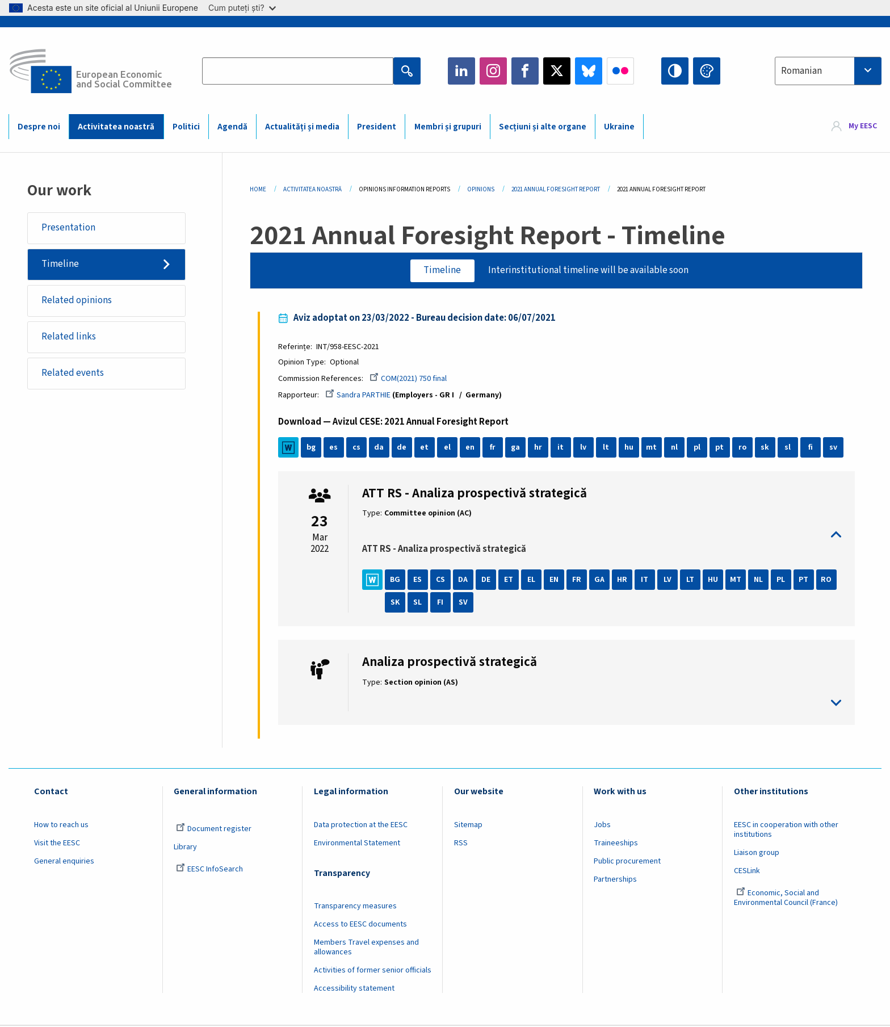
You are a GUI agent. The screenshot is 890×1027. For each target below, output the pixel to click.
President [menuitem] (376, 127)
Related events (72, 373)
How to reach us (61, 825)
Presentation (68, 227)
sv (834, 448)
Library (185, 847)
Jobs (602, 825)
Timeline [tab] (442, 270)
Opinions (480, 189)
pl (698, 448)
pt (721, 448)
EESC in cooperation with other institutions (786, 830)
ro (744, 448)
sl (789, 448)
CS (441, 580)
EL (532, 580)
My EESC (863, 126)
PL (782, 580)
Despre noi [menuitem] (39, 127)
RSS (461, 843)
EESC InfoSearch (209, 869)
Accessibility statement (354, 989)
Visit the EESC (57, 843)
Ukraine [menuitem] (619, 127)
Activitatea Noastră (312, 189)
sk (766, 448)
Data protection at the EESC (361, 825)
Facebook (525, 71)
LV (669, 580)
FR (577, 580)
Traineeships (616, 843)
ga (516, 448)
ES (419, 580)
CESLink (747, 871)
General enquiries (64, 861)
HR (623, 580)
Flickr (620, 71)
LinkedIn (461, 71)
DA (464, 580)
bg (312, 448)
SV (464, 603)
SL (419, 603)
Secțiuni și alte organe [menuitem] (542, 127)
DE (487, 580)
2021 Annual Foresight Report (555, 189)
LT (691, 580)
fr (494, 448)
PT (805, 580)
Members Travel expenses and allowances (366, 947)
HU (714, 580)
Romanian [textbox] (801, 71)
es (335, 448)
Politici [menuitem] (186, 127)
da (380, 448)
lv (585, 448)
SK (396, 603)
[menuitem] (854, 126)
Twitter (556, 71)
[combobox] (828, 71)
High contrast (675, 71)
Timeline (60, 264)
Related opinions (76, 300)
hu (630, 448)
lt (607, 448)
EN (555, 580)
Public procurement (627, 861)
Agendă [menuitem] (232, 127)
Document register (213, 829)
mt (653, 448)
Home (258, 189)
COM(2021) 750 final (409, 378)
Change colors (706, 71)
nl (675, 448)
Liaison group (756, 853)
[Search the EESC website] (297, 71)
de (403, 448)
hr (539, 448)
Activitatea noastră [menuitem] (116, 127)
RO (827, 580)
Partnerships (615, 880)
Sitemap (468, 825)
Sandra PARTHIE (359, 395)
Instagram (493, 71)
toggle (601, 535)
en (471, 448)
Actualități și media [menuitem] (302, 127)
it (562, 448)
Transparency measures (355, 906)
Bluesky (588, 71)
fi (811, 448)
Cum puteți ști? (242, 7)
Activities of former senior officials (372, 970)
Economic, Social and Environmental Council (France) (786, 898)
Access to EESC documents (360, 924)
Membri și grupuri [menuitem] (447, 127)
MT (737, 580)
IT (646, 580)
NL (759, 580)
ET (509, 580)
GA (600, 580)
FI (442, 603)
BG (396, 580)
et (426, 448)
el (448, 448)
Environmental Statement (357, 843)
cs (358, 448)
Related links (68, 336)
